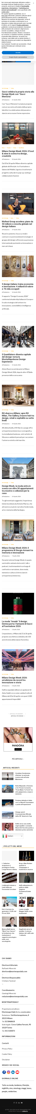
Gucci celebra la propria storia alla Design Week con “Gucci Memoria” (18, 94)
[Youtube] (17, 1072)
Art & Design (5, 88)
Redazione (6, 100)
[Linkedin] (13, 1072)
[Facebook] (4, 1072)
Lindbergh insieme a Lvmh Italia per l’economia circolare (9, 887)
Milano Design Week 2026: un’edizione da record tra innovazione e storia (14, 680)
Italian (7, 836)
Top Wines (21, 147)
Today (12, 88)
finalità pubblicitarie (22, 25)
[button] (33, 3)
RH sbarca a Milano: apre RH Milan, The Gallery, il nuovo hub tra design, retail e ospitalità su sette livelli (18, 417)
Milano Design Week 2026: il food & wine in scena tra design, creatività (18, 153)
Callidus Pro (25, 1111)
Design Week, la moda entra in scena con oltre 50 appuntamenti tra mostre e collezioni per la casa (17, 489)
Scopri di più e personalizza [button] (18, 57)
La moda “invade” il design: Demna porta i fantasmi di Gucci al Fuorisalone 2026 (17, 623)
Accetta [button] (18, 52)
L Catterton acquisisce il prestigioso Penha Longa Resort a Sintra (9, 866)
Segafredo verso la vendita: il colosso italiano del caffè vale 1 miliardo (26, 932)
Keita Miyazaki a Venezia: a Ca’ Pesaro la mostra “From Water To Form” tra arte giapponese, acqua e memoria (24, 790)
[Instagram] (8, 1072)
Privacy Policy (7, 1048)
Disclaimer (6, 1059)
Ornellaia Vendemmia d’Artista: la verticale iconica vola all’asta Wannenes (22, 776)
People (9, 147)
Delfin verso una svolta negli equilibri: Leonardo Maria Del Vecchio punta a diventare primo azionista (24, 827)
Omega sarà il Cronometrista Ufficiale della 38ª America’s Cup (23, 814)
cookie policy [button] (5, 12)
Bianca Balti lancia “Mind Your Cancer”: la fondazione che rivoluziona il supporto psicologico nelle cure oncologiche (9, 935)
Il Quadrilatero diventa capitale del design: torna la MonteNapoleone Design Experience (16, 358)
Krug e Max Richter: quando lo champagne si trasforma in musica (26, 866)
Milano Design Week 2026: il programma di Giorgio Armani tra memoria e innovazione (17, 550)
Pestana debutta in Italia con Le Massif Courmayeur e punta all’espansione (24, 802)
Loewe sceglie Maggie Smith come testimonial (26, 911)
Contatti (5, 1043)
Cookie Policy (7, 1054)
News (3, 147)
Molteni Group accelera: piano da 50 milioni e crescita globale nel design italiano (17, 224)
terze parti (4, 15)
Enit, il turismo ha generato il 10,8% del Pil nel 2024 (9, 911)
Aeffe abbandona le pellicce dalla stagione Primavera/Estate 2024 (25, 889)
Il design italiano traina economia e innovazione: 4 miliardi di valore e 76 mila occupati (17, 286)
